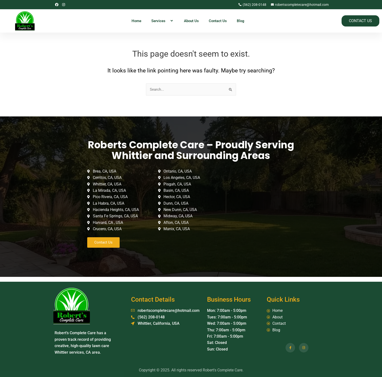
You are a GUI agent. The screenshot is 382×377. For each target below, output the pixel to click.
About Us (191, 21)
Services (162, 20)
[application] (167, 20)
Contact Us (218, 21)
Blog (240, 21)
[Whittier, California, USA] (262, 204)
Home (136, 21)
